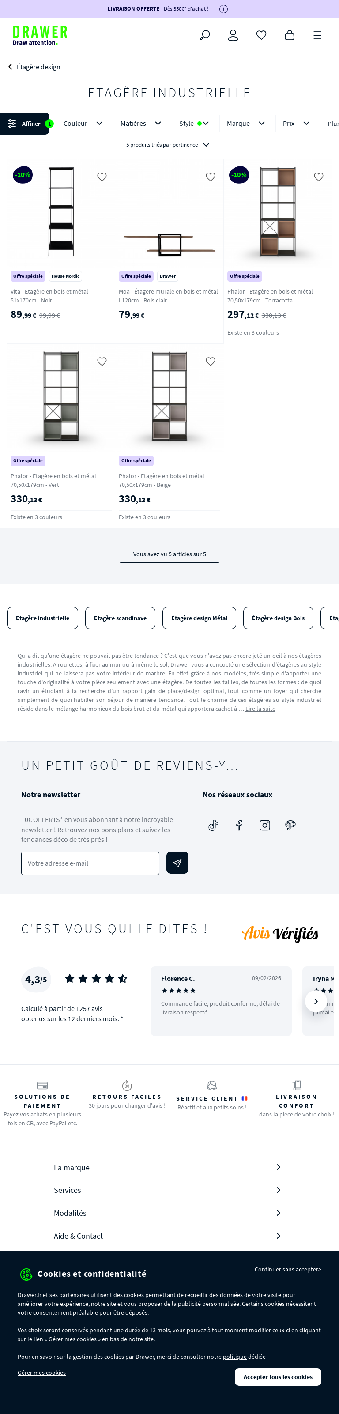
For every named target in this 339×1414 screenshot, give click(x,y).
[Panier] (289, 34)
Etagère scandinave (120, 618)
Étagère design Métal (199, 618)
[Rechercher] (205, 35)
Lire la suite (260, 709)
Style (195, 123)
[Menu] (318, 34)
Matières (143, 123)
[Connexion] (233, 35)
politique (235, 1357)
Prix (298, 123)
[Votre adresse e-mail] (90, 863)
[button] (169, 134)
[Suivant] (316, 1001)
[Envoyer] (177, 863)
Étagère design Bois (278, 618)
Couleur (85, 123)
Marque (247, 123)
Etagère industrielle (42, 618)
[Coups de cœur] (261, 34)
